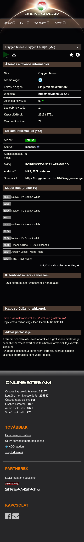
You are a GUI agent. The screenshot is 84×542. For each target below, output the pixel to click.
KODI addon (14, 446)
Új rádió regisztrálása (18, 435)
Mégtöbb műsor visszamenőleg (59, 265)
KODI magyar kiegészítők (20, 477)
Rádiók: (8, 23)
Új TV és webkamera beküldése (24, 440)
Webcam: (42, 23)
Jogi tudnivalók (14, 452)
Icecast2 (30, 146)
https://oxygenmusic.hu (53, 93)
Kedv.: (60, 23)
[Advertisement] (42, 38)
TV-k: (25, 23)
